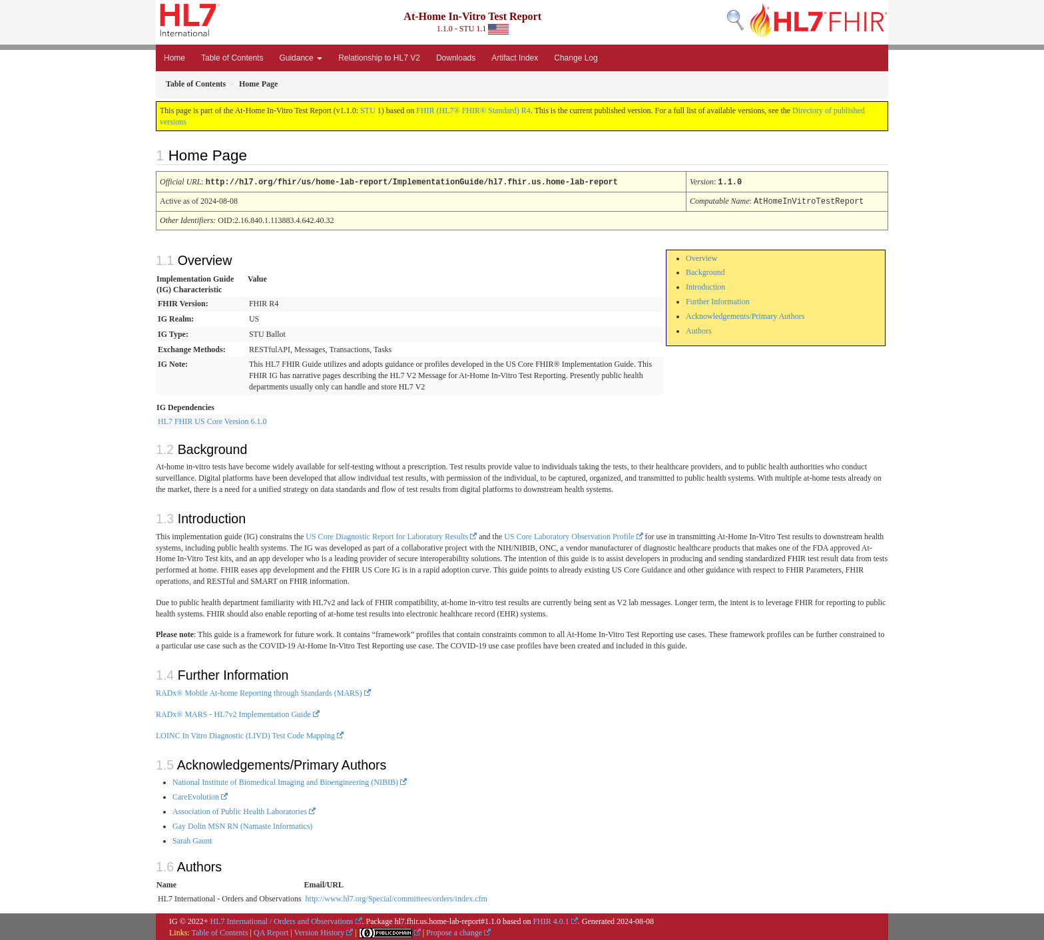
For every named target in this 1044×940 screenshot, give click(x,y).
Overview (701, 257)
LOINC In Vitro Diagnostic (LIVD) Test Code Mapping (245, 734)
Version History (319, 931)
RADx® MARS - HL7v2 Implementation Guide (233, 713)
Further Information (718, 300)
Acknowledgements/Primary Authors (745, 315)
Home (174, 58)
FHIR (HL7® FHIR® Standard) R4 (473, 110)
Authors (699, 329)
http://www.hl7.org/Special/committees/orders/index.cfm (396, 897)
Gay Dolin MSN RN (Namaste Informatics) (242, 824)
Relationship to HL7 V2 (379, 58)
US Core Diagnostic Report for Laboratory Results (387, 535)
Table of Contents (232, 58)
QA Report (271, 931)
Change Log (575, 58)
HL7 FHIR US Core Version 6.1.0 (212, 420)
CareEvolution (195, 795)
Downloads (455, 58)
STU (368, 110)
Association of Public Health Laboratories (239, 810)
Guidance (300, 58)
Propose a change (454, 931)
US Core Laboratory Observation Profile (569, 535)
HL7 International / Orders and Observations (282, 920)
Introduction (705, 285)
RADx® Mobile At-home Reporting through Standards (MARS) (259, 691)
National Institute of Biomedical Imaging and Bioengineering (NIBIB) (285, 781)
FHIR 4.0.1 (551, 920)
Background (705, 271)
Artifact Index (514, 58)
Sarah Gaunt (192, 839)
